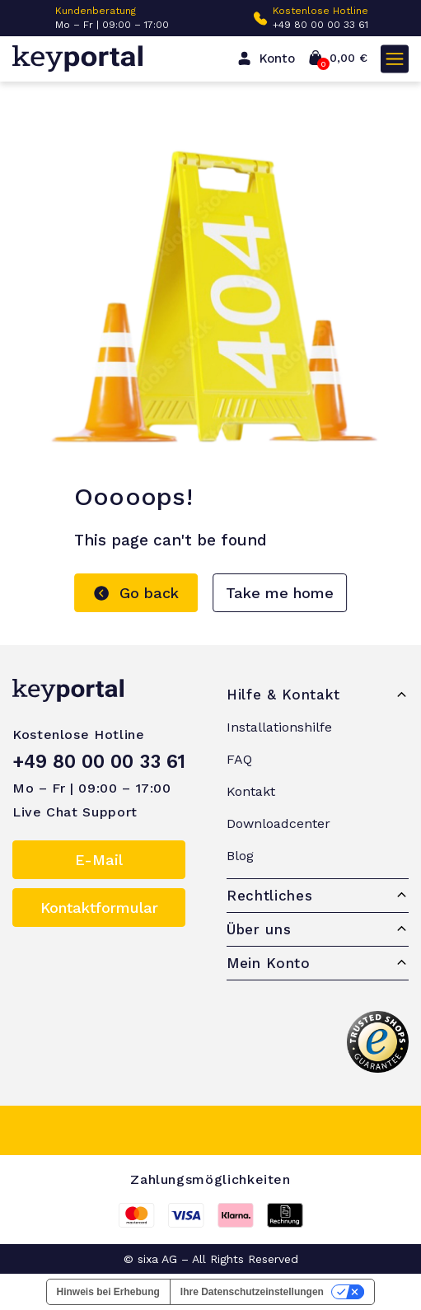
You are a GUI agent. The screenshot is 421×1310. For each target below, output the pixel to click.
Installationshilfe (279, 727)
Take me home (280, 592)
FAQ (239, 759)
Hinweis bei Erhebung (108, 1292)
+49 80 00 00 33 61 (320, 24)
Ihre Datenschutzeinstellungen (252, 1292)
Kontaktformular (99, 907)
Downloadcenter (278, 823)
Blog (240, 855)
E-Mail (99, 859)
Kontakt (251, 791)
